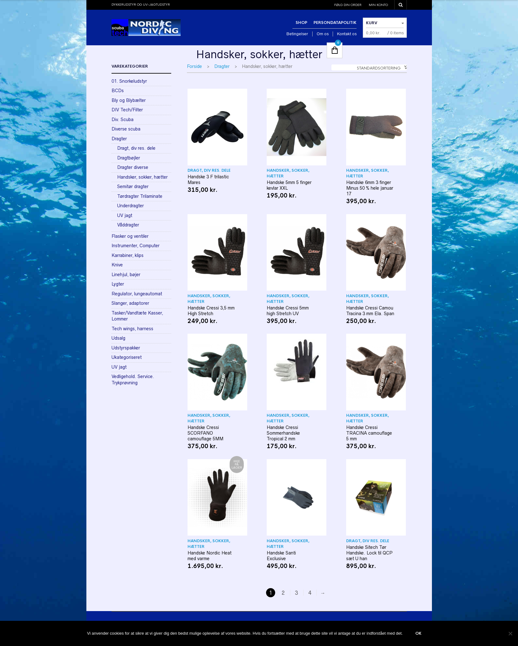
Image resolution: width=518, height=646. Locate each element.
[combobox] (369, 67)
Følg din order (348, 5)
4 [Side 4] (309, 593)
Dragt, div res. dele (209, 170)
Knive (117, 264)
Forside (194, 66)
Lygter (118, 284)
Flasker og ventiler (130, 236)
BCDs (118, 90)
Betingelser (297, 33)
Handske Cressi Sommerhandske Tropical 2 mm (283, 433)
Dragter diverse (132, 167)
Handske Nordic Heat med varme (210, 555)
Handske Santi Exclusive (281, 555)
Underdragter (130, 205)
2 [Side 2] (283, 593)
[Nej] (510, 633)
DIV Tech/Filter (127, 109)
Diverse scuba (126, 128)
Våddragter (128, 224)
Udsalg (118, 338)
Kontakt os (347, 33)
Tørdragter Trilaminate (139, 196)
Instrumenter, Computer (136, 245)
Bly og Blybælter (129, 100)
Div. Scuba (123, 119)
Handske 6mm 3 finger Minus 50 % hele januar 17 (369, 188)
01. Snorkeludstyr (129, 81)
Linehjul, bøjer (126, 274)
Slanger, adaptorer (130, 303)
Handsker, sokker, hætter (288, 173)
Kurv (371, 22)
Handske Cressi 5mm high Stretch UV (288, 310)
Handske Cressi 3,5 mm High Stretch (211, 310)
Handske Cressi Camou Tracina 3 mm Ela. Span (370, 310)
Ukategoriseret (127, 357)
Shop (301, 22)
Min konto (378, 5)
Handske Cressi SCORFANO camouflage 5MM (205, 433)
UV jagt (124, 215)
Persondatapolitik (335, 22)
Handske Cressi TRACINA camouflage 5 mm (369, 433)
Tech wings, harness (132, 328)
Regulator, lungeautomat (137, 293)
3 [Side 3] (296, 593)
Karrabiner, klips (128, 255)
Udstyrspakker (126, 347)
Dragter (222, 66)
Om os (323, 33)
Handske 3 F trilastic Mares (208, 179)
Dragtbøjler (128, 157)
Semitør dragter (133, 186)
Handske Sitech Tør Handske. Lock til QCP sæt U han (369, 553)
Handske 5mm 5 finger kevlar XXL (289, 185)
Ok (418, 633)
